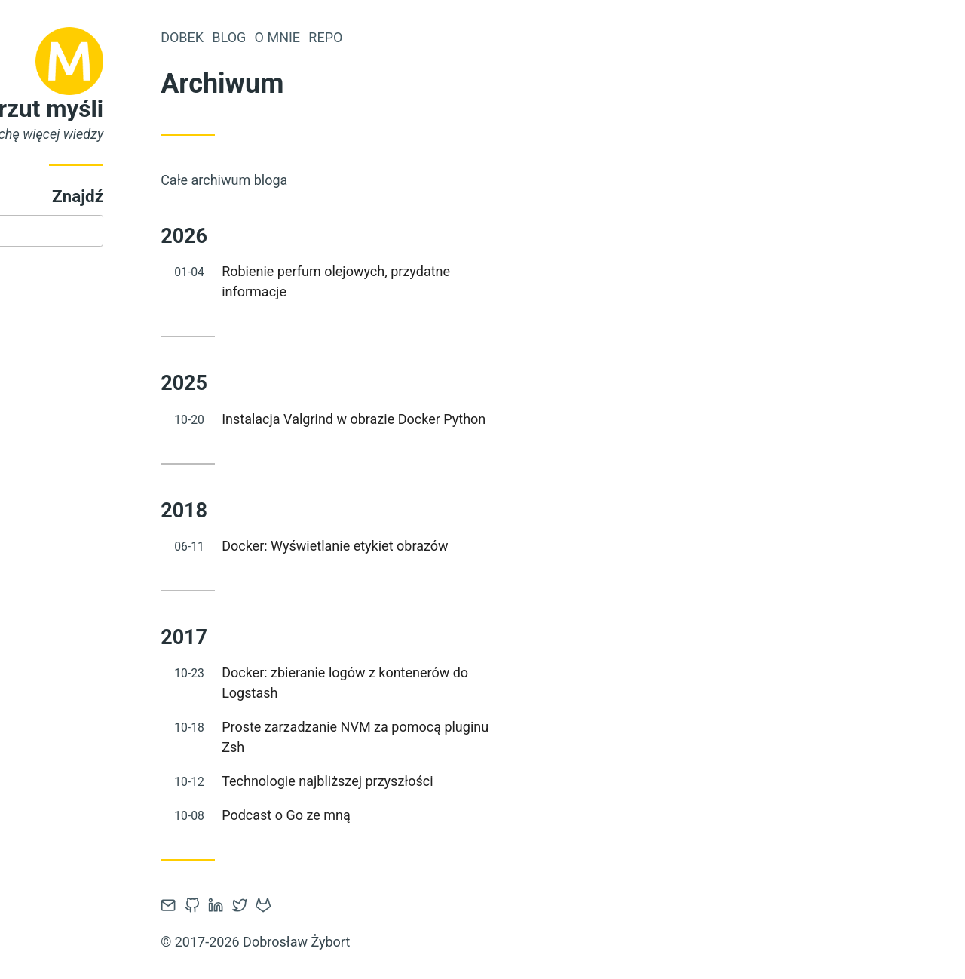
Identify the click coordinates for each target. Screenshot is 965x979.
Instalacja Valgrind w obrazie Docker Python (461, 419)
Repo (433, 37)
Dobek (289, 37)
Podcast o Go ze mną (393, 815)
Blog (337, 37)
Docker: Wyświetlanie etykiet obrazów (442, 546)
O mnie (385, 37)
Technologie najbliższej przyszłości (435, 781)
